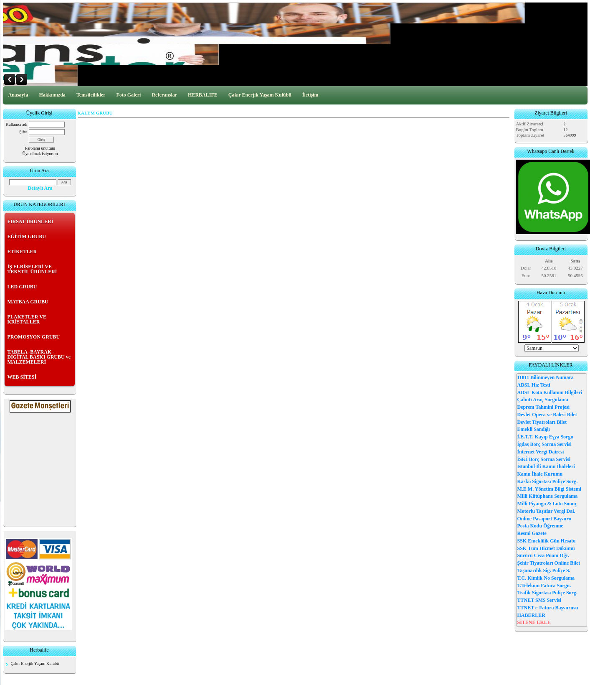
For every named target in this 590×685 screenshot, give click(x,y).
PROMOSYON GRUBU (34, 337)
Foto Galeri (128, 95)
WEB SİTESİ (22, 377)
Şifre (23, 132)
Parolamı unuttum (40, 148)
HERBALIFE (203, 95)
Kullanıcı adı (17, 124)
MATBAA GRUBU (28, 302)
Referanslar (164, 95)
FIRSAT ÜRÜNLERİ (30, 221)
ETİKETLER (22, 252)
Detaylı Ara (40, 188)
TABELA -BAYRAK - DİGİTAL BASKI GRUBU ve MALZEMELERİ (39, 357)
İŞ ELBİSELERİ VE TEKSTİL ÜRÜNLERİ (32, 269)
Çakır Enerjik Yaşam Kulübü (259, 95)
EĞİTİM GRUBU (27, 236)
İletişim (310, 95)
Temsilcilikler (91, 95)
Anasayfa (18, 95)
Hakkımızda (52, 95)
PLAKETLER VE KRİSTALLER (27, 319)
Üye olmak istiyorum (40, 153)
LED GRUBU (22, 287)
